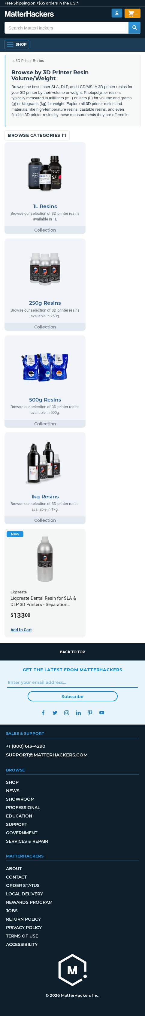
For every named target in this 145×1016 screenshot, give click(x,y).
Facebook (43, 712)
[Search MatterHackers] (134, 28)
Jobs (12, 910)
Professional (23, 807)
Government (21, 833)
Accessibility (22, 944)
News (13, 790)
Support (16, 824)
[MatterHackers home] (29, 15)
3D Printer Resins (30, 61)
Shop (12, 782)
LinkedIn (78, 712)
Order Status (23, 885)
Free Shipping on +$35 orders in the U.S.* (41, 3)
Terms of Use (22, 936)
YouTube (102, 712)
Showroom (20, 799)
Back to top (72, 652)
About (14, 868)
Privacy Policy (24, 927)
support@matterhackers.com (47, 755)
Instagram (67, 712)
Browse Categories (37, 135)
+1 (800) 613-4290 (25, 746)
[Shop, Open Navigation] (17, 44)
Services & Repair (27, 841)
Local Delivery (24, 894)
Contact (16, 877)
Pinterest (90, 712)
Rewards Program (29, 902)
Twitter (55, 712)
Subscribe (72, 696)
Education (19, 816)
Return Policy (23, 919)
